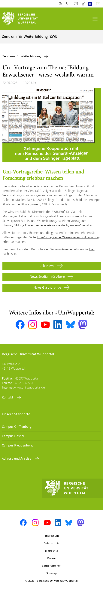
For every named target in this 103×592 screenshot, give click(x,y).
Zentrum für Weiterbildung (21, 56)
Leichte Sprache (91, 4)
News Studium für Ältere (47, 277)
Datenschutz (51, 543)
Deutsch (99, 4)
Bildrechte (51, 550)
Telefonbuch (68, 4)
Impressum (51, 535)
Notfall (83, 4)
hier (92, 249)
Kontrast (61, 4)
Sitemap (51, 573)
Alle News (47, 266)
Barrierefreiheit (51, 565)
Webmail (76, 4)
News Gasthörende (47, 287)
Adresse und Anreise (17, 458)
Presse (51, 558)
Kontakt (8, 397)
